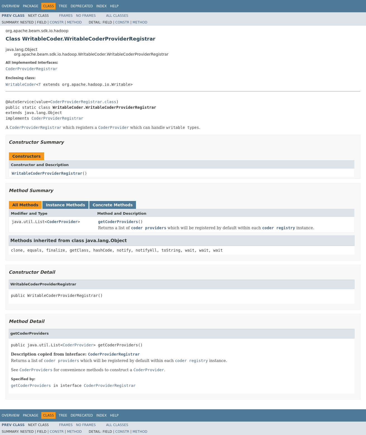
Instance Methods (65, 205)
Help (114, 6)
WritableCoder (21, 84)
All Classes (117, 16)
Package (30, 6)
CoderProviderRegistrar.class (83, 102)
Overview (11, 6)
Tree (63, 6)
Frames (66, 16)
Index (101, 6)
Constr (57, 22)
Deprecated (82, 6)
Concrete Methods (113, 205)
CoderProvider (62, 221)
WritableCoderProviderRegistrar (47, 173)
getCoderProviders (118, 221)
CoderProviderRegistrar (31, 69)
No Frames (86, 16)
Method (74, 22)
